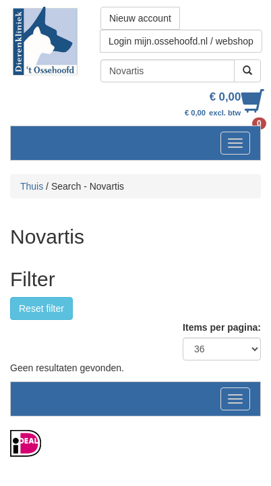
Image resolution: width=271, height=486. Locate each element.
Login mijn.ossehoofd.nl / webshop (181, 41)
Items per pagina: (222, 327)
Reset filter (41, 308)
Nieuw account (140, 18)
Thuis (31, 186)
